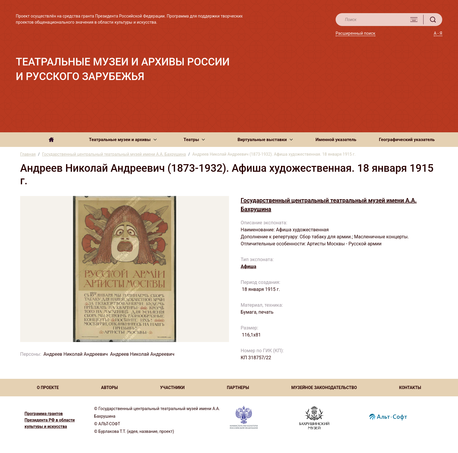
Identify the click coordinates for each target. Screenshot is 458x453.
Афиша (248, 266)
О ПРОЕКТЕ (48, 387)
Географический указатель (407, 139)
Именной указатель (335, 139)
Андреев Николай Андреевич (76, 354)
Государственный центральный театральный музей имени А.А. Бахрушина (114, 154)
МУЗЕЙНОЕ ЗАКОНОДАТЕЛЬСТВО (324, 387)
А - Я (438, 33)
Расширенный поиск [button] (355, 33)
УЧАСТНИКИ (172, 387)
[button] (123, 139)
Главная (28, 154)
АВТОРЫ (109, 387)
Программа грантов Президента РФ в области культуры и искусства (50, 420)
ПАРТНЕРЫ (238, 387)
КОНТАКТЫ (410, 387)
